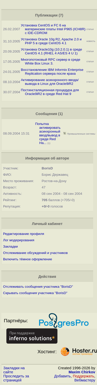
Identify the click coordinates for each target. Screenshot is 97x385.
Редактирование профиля (23, 234)
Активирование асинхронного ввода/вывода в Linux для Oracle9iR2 (50, 82)
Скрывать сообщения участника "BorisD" (35, 293)
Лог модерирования (18, 240)
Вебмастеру (85, 380)
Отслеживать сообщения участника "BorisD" (38, 286)
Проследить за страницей (16, 378)
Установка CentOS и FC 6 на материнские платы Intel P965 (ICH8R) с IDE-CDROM (53, 29)
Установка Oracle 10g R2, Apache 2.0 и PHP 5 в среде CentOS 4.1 (51, 41)
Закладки (10, 246)
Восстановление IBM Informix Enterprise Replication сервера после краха (52, 71)
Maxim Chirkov (82, 372)
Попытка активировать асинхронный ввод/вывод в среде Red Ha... (47, 133)
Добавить (62, 376)
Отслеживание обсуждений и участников (35, 253)
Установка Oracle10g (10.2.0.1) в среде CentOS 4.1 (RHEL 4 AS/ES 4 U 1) (51, 51)
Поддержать (83, 376)
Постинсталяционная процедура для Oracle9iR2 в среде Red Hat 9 (50, 92)
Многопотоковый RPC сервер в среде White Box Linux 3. (50, 61)
